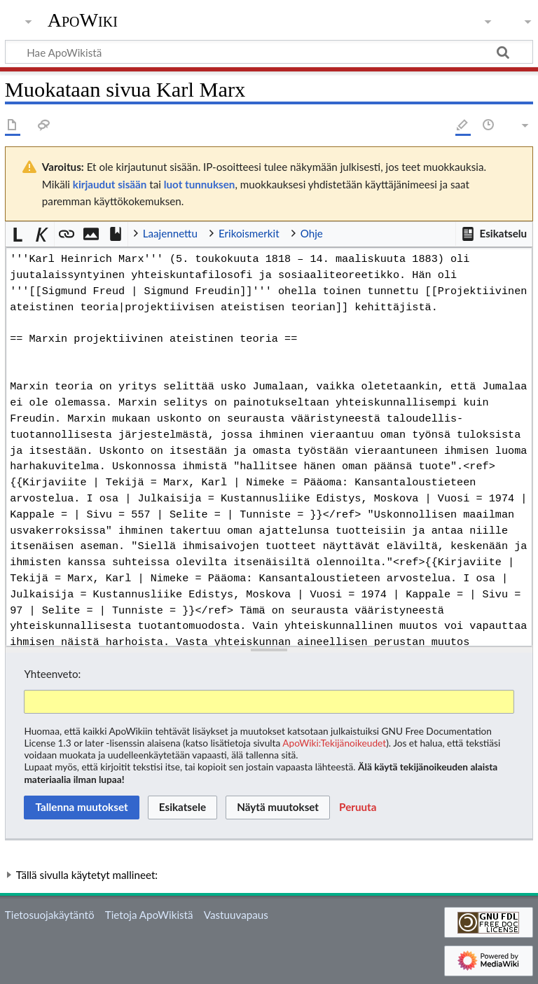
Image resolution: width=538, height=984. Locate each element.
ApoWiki (83, 20)
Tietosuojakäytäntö (50, 914)
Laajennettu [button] (170, 233)
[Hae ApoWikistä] (269, 52)
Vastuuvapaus (236, 914)
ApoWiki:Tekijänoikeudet (334, 743)
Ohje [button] (312, 233)
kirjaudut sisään (109, 184)
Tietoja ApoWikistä (149, 914)
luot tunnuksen (199, 184)
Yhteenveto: (52, 673)
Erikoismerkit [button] (249, 233)
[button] (494, 234)
